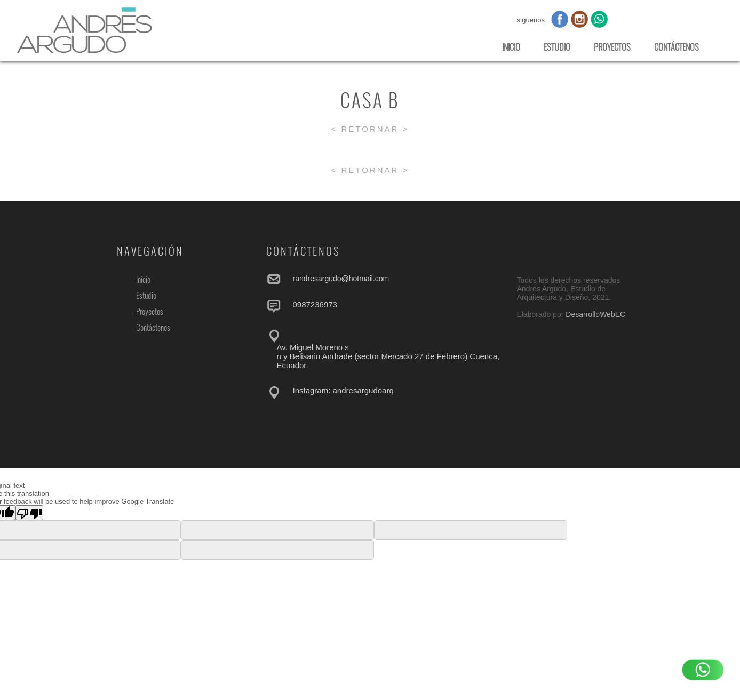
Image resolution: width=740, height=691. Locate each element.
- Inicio (141, 279)
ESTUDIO (557, 47)
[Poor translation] (29, 512)
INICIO (511, 47)
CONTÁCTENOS (676, 47)
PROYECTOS (612, 47)
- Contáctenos (151, 327)
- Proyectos (148, 311)
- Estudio (144, 295)
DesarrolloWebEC (595, 314)
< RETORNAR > (370, 128)
